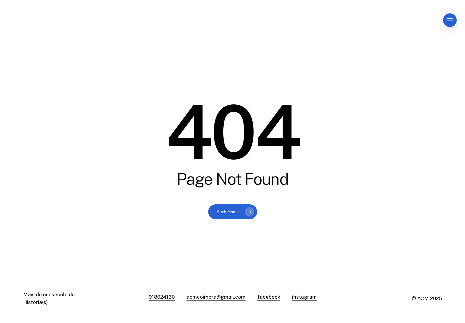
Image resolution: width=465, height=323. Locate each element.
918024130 (162, 297)
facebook (268, 297)
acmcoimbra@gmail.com (216, 297)
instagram (304, 297)
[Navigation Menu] (450, 20)
